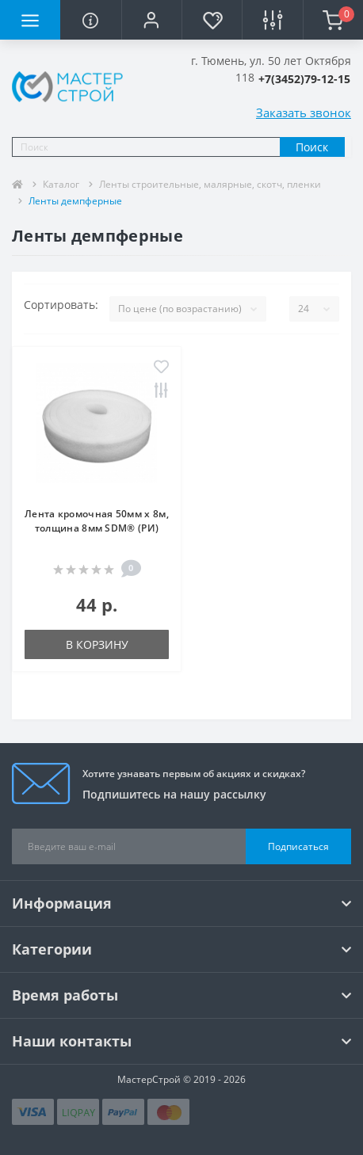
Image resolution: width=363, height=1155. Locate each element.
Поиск (312, 146)
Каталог (61, 184)
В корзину (97, 644)
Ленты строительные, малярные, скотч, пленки (210, 184)
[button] (151, 20)
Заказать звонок (303, 112)
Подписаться (298, 846)
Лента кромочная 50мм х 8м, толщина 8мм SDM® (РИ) (97, 521)
